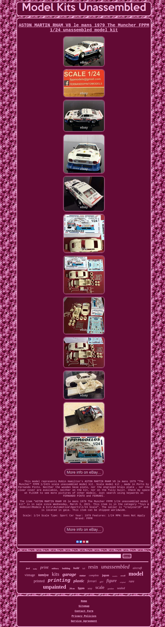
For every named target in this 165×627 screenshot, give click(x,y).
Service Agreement (84, 621)
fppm (81, 588)
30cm (72, 588)
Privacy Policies (84, 616)
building (66, 568)
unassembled (115, 567)
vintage (30, 575)
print (44, 567)
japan (105, 575)
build (76, 568)
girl (101, 581)
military (55, 568)
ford (28, 568)
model (136, 574)
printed (39, 581)
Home (84, 601)
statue (82, 575)
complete (94, 575)
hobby (35, 569)
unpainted (54, 587)
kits (55, 574)
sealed (121, 588)
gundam (111, 589)
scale (99, 587)
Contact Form (84, 611)
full (83, 568)
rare (131, 581)
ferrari (92, 581)
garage (69, 574)
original (123, 582)
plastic (78, 581)
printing (59, 580)
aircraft (137, 568)
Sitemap (83, 606)
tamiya (43, 575)
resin (93, 567)
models (114, 576)
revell (123, 575)
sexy (90, 588)
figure (111, 580)
